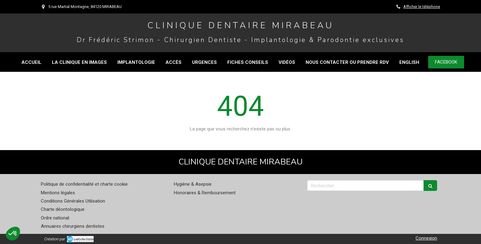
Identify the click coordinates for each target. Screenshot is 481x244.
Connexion (426, 238)
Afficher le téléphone (421, 6)
